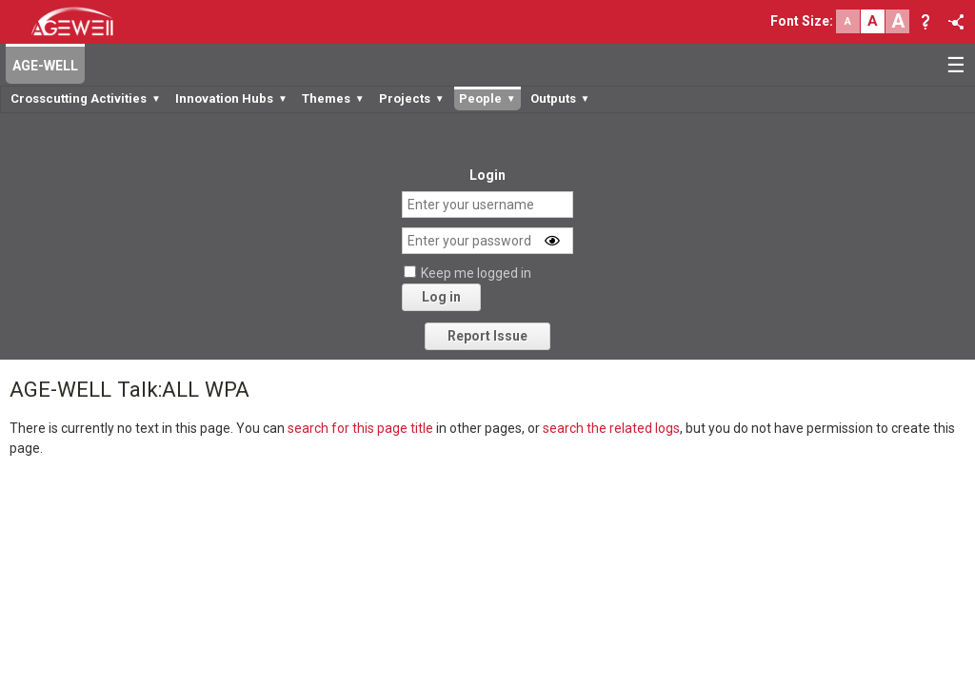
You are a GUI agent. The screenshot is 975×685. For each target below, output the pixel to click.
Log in (441, 296)
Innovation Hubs (231, 98)
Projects (412, 98)
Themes (333, 98)
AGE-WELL (45, 65)
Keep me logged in (476, 273)
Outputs (560, 98)
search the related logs (611, 428)
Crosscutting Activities (85, 98)
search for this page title (360, 428)
